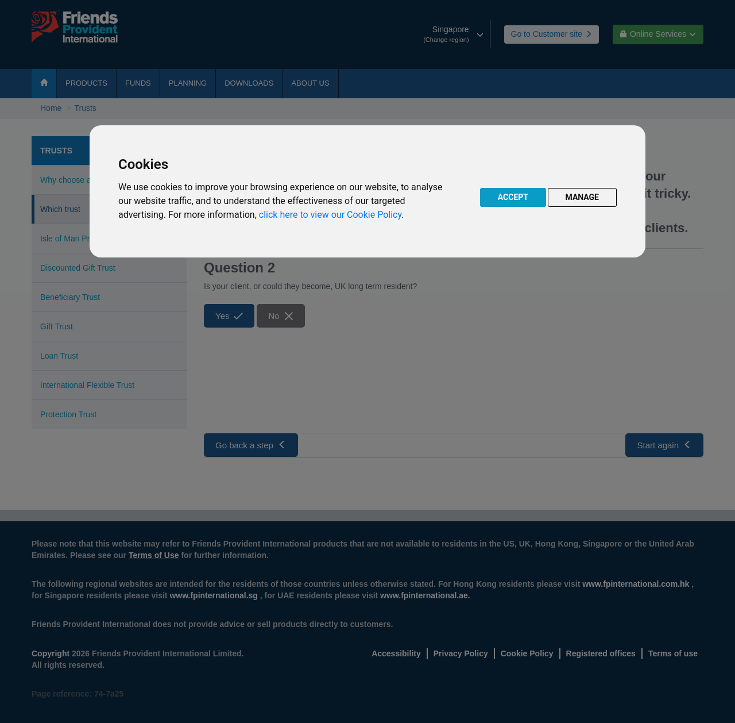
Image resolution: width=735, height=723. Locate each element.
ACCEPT (513, 197)
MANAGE (582, 197)
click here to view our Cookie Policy (330, 214)
